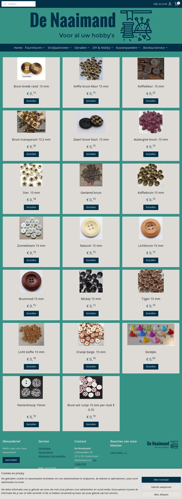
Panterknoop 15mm (31, 405)
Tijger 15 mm (150, 299)
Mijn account (163, 4)
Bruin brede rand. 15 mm (31, 86)
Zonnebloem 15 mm (31, 246)
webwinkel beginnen (110, 493)
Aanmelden (11, 459)
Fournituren (35, 48)
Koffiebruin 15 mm (151, 193)
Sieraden (82, 48)
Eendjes (150, 352)
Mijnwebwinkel (138, 493)
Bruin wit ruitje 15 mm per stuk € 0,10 (91, 407)
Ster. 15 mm (31, 193)
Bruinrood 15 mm (31, 299)
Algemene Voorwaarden (52, 456)
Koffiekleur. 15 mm (151, 86)
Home (18, 48)
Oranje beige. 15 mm (91, 352)
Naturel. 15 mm (91, 246)
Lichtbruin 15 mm (150, 246)
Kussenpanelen (128, 48)
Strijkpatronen (60, 48)
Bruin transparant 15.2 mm (31, 139)
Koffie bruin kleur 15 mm (90, 86)
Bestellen (31, 100)
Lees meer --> (118, 452)
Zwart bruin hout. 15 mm (91, 139)
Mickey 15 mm (91, 299)
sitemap (90, 493)
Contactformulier (83, 479)
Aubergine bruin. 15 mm (151, 139)
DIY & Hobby (103, 48)
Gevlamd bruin (91, 193)
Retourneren (46, 452)
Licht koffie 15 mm (31, 352)
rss (97, 493)
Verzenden (45, 448)
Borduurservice (155, 48)
